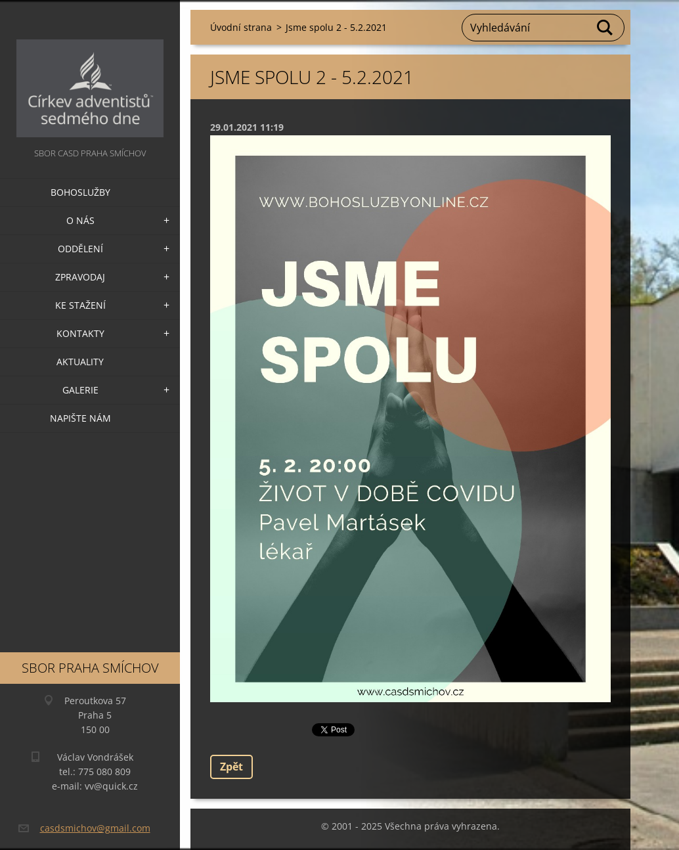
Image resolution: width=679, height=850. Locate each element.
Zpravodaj (80, 277)
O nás (80, 220)
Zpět (231, 766)
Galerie (80, 390)
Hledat (605, 27)
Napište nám (80, 418)
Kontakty (80, 333)
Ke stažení (80, 305)
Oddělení (80, 248)
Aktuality (80, 361)
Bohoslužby (80, 192)
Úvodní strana (241, 27)
